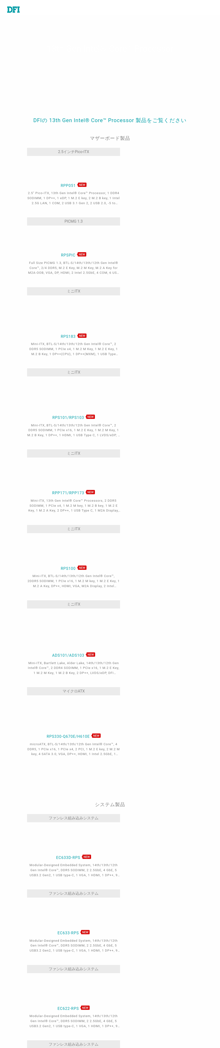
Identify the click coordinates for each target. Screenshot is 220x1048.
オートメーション (77, 955)
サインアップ (128, 1028)
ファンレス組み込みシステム (52, 551)
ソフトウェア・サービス (26, 1014)
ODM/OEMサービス (79, 1024)
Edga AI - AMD (75, 1010)
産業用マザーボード (24, 955)
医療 (66, 962)
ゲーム (68, 969)
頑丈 (66, 990)
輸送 (66, 976)
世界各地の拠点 (130, 969)
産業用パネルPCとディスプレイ (27, 996)
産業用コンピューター (26, 974)
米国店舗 (125, 992)
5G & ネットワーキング (82, 996)
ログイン (125, 1021)
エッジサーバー (20, 1005)
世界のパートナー (132, 999)
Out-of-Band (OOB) (79, 1017)
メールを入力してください (192, 1023)
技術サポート (128, 955)
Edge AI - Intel (75, 1003)
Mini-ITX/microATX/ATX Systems (106, 761)
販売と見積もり (130, 962)
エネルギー (71, 983)
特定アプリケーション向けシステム (26, 984)
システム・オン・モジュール (26, 965)
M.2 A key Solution (79, 1031)
